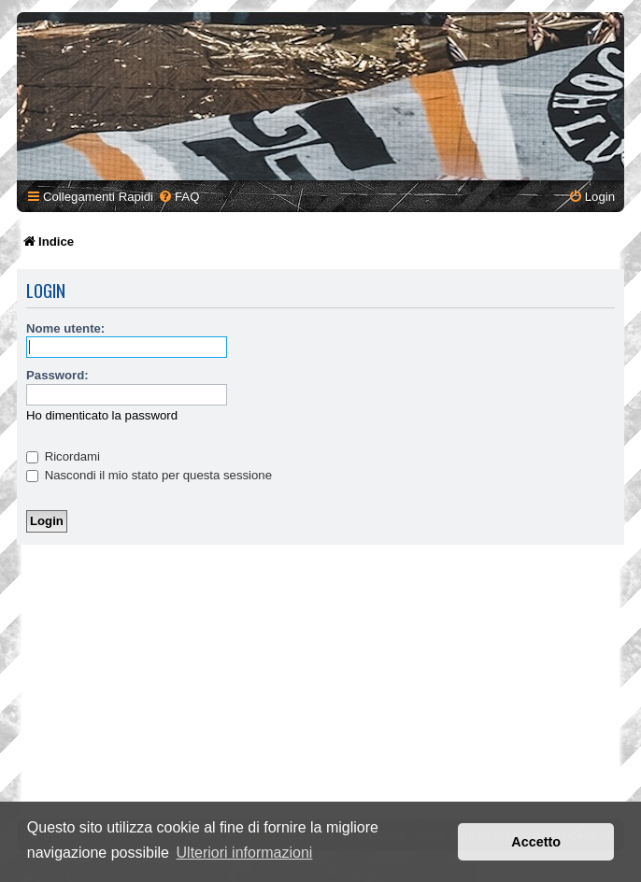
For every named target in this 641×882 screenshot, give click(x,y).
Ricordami (63, 456)
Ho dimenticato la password (102, 415)
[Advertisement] (320, 685)
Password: (57, 375)
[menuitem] (178, 196)
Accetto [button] (536, 841)
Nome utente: (65, 328)
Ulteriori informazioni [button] (245, 853)
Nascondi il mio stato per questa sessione (149, 475)
